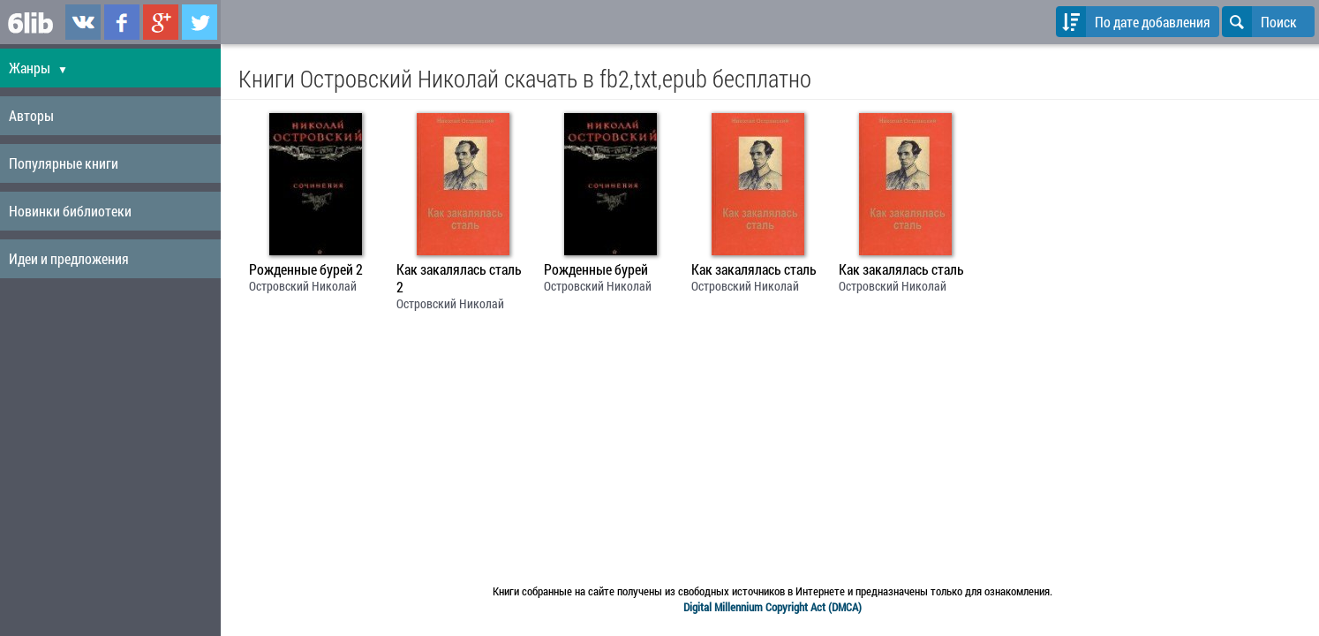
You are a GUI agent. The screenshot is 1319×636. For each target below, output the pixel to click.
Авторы (31, 115)
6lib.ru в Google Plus (160, 22)
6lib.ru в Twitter (199, 22)
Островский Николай (303, 285)
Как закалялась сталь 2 (459, 278)
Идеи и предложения (69, 258)
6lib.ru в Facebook (121, 22)
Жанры (38, 67)
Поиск (1259, 21)
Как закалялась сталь (754, 269)
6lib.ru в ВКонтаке (83, 22)
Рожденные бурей (596, 269)
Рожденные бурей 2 (306, 269)
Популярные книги (63, 163)
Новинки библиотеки (70, 210)
